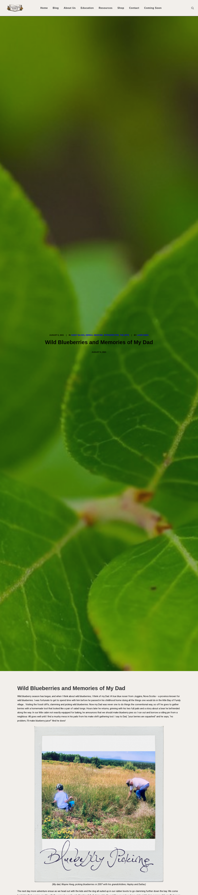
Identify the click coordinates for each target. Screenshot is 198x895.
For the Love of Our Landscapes (98, 732)
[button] (194, 8)
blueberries (73, 571)
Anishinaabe (49, 571)
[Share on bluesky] (107, 779)
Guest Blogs (77, 41)
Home (44, 8)
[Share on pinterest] (95, 779)
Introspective (111, 41)
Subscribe (50, 662)
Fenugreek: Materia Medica (35, 734)
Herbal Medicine (94, 41)
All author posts (74, 620)
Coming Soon (153, 8)
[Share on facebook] (83, 779)
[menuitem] (44, 8)
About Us (70, 8)
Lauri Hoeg (143, 41)
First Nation (89, 571)
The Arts (124, 41)
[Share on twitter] (87, 779)
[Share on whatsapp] (103, 779)
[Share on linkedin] (99, 779)
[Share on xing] (111, 779)
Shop (120, 8)
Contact (134, 8)
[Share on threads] (91, 779)
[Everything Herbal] (13, 8)
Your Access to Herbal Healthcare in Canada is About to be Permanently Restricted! (79, 849)
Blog (56, 8)
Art (61, 571)
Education (87, 8)
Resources (105, 8)
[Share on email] (115, 779)
